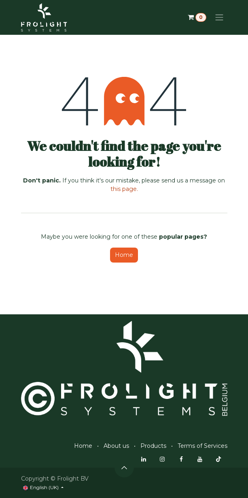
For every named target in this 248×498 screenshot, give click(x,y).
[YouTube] (200, 459)
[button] (124, 467)
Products (153, 445)
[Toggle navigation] (219, 17)
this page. (124, 189)
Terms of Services (202, 445)
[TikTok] (218, 459)
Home (124, 255)
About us (116, 445)
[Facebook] (181, 459)
